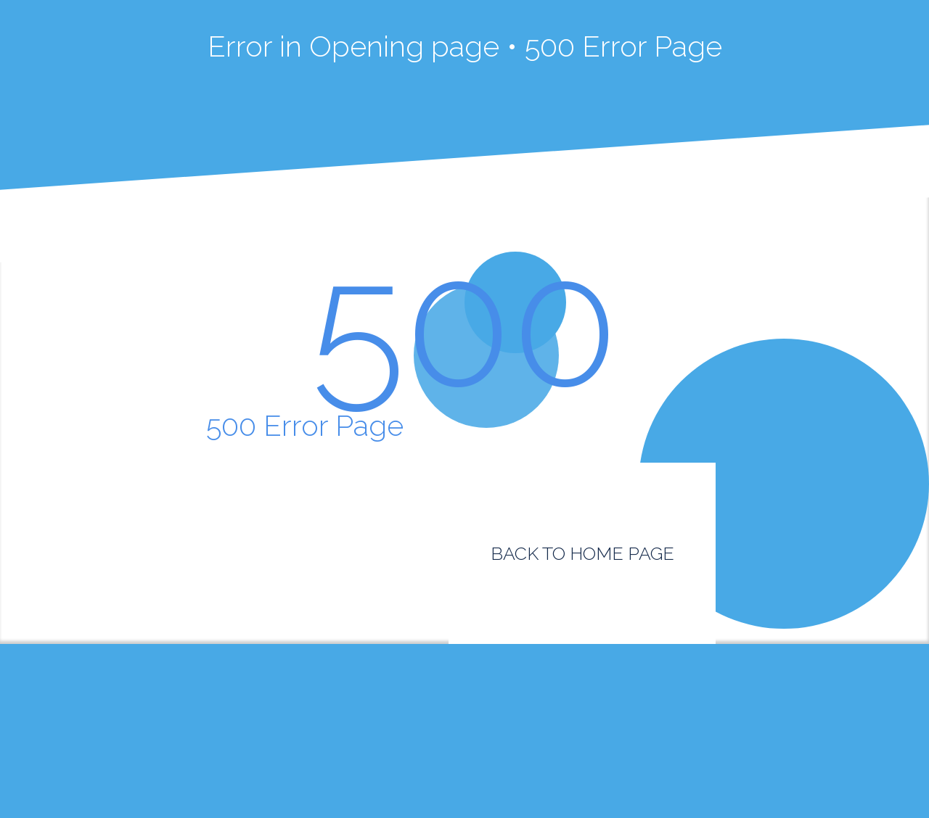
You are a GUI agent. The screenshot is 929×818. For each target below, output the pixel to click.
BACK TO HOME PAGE (582, 553)
